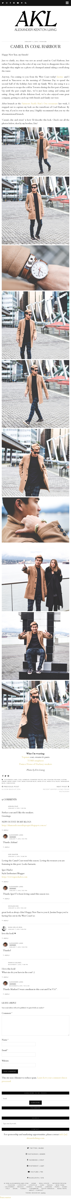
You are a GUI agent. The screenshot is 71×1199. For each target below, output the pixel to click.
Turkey (23, 1188)
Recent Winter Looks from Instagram (52, 789)
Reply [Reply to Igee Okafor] (6, 882)
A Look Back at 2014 (11, 788)
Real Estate (44, 1183)
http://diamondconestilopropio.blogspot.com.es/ (24, 825)
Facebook (35, 1160)
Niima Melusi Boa (15, 927)
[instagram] (7, 3)
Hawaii (29, 1187)
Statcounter (5, 1197)
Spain (15, 1188)
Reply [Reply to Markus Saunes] (6, 977)
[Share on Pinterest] (8, 776)
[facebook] (10, 3)
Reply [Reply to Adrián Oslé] (6, 830)
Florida (38, 1187)
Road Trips (62, 1188)
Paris (57, 1187)
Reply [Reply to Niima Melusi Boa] (6, 938)
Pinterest (35, 1166)
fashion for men (53, 779)
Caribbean (34, 1188)
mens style (41, 781)
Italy (8, 1188)
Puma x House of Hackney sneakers (35, 764)
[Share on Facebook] (3, 776)
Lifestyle (22, 1185)
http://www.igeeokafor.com (14, 876)
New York (60, 1185)
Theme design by (35, 1193)
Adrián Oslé (13, 806)
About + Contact (36, 1190)
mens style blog (53, 781)
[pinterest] (14, 3)
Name (5, 1039)
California (10, 1187)
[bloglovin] (22, 3)
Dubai (64, 1187)
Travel (50, 1185)
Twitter (35, 1148)
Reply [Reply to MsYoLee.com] (6, 920)
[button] (68, 3)
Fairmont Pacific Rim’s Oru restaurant (40, 103)
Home (33, 1183)
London (48, 1187)
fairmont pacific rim (38, 779)
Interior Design (59, 1183)
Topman (25, 757)
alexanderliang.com (19, 1183)
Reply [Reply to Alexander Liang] (7, 847)
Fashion (43, 41)
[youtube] (18, 3)
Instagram (35, 1154)
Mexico (20, 1187)
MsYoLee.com (13, 906)
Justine (60, 76)
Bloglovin (35, 1178)
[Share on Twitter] (5, 776)
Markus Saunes (14, 962)
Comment (7, 1013)
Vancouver (10, 783)
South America (47, 1188)
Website (5, 1060)
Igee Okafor (13, 854)
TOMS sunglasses (35, 760)
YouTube (35, 1172)
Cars (42, 1185)
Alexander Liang (11, 779)
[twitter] (3, 3)
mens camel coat (14, 781)
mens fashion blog (29, 781)
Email (5, 1050)
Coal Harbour (23, 779)
